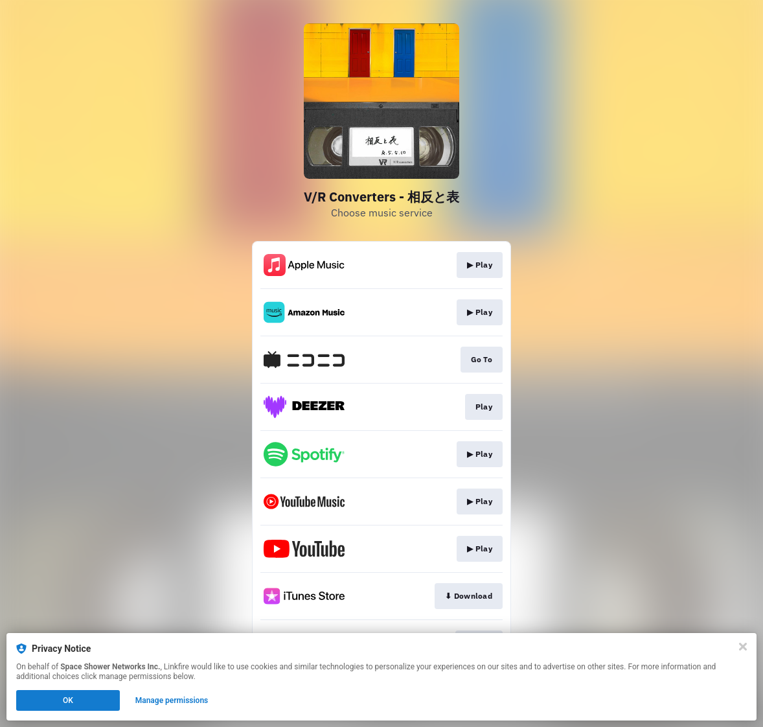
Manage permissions (172, 700)
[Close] (743, 646)
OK (68, 700)
